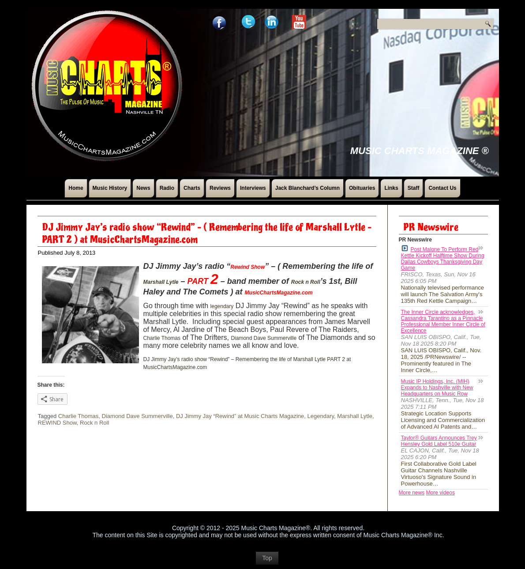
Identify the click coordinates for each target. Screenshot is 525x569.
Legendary (321, 416)
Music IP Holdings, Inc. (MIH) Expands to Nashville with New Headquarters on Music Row (437, 387)
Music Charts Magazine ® (419, 150)
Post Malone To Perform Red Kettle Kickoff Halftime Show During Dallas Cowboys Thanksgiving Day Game (442, 258)
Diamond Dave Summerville (263, 338)
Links (391, 188)
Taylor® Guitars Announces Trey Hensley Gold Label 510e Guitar (439, 441)
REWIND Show (57, 422)
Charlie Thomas (161, 338)
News (143, 188)
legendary (222, 306)
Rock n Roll (305, 282)
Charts (192, 188)
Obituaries (362, 188)
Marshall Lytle (161, 282)
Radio (167, 188)
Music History (110, 188)
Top (267, 557)
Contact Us (442, 188)
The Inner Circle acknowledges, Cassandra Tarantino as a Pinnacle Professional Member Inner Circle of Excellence (443, 321)
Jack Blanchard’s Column (307, 188)
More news (412, 493)
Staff (414, 188)
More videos (440, 493)
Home (75, 188)
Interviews (253, 188)
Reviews (220, 188)
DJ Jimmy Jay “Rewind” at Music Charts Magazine (240, 416)
